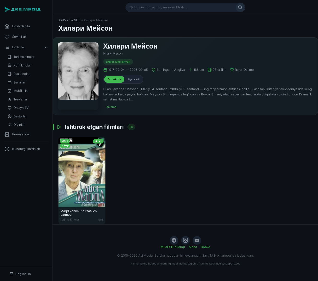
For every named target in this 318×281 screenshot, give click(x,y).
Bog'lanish (20, 274)
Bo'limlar (27, 47)
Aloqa (193, 247)
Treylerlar (17, 99)
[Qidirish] (240, 7)
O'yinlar (16, 125)
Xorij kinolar (19, 65)
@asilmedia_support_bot (224, 263)
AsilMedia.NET (69, 20)
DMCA (205, 247)
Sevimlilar (15, 36)
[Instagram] (185, 240)
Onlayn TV (18, 108)
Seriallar (16, 82)
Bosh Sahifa (17, 26)
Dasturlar (17, 116)
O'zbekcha (114, 79)
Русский (133, 79)
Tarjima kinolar (21, 57)
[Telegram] (174, 240)
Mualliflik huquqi (173, 247)
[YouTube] (197, 240)
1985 (101, 219)
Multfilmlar (18, 91)
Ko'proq (111, 107)
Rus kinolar (19, 74)
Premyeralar (17, 134)
